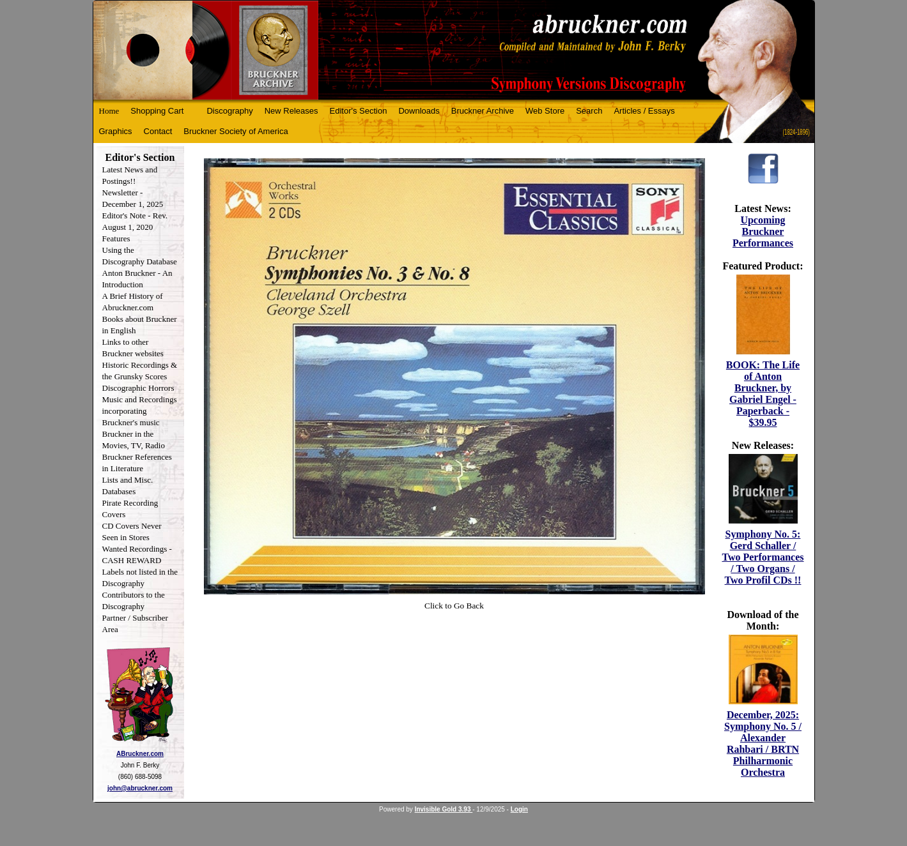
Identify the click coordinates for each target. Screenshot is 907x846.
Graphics (115, 131)
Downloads (418, 111)
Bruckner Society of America (235, 131)
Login (519, 809)
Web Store (544, 111)
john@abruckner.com (140, 788)
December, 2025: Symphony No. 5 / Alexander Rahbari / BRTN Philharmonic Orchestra (763, 743)
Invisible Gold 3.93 (444, 809)
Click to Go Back (454, 605)
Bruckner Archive (482, 111)
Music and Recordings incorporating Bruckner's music (139, 411)
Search (589, 111)
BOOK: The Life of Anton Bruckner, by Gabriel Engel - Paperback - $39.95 (763, 393)
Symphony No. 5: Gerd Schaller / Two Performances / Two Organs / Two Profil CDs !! (762, 557)
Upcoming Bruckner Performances (763, 231)
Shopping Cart (156, 111)
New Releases (291, 111)
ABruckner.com (140, 753)
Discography (229, 111)
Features (116, 238)
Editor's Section (358, 111)
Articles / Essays (644, 111)
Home (109, 111)
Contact (158, 131)
